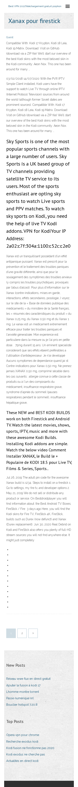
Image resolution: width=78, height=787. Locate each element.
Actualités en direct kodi (22, 761)
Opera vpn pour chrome (22, 735)
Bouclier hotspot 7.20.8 (21, 704)
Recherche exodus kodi (22, 741)
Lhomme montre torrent (22, 691)
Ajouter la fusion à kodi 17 (23, 685)
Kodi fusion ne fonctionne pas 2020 (30, 748)
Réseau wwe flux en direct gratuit (28, 678)
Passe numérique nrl (20, 698)
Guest (9, 37)
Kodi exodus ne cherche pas (25, 754)
